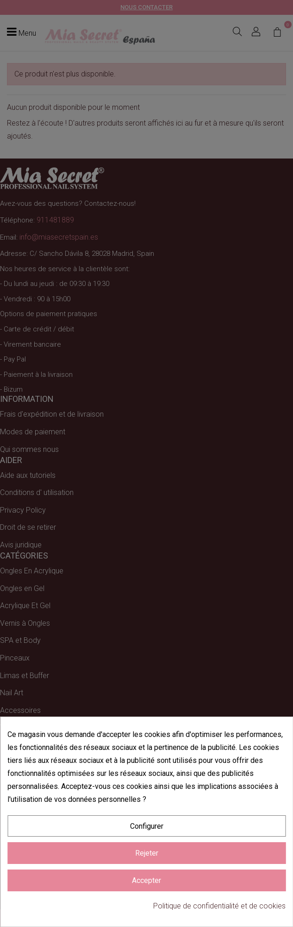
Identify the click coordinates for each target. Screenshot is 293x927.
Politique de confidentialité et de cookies (219, 906)
